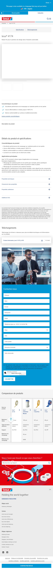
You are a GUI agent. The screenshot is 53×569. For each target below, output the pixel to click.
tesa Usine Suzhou (6, 516)
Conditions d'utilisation (14, 560)
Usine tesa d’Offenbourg (7, 519)
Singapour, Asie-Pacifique (7, 539)
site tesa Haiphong (6, 526)
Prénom (7, 295)
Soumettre (9, 379)
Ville (6, 336)
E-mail (6, 307)
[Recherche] (48, 19)
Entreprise (7, 312)
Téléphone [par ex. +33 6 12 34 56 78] (16, 324)
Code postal (8, 341)
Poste (6, 318)
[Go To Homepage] (1, 13)
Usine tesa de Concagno (7, 514)
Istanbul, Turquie (5, 546)
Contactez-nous (26, 566)
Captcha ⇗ (22, 374)
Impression (7, 558)
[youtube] (7, 553)
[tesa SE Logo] (7, 18)
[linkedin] (3, 553)
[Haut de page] (50, 489)
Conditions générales (24, 560)
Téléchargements (32, 29)
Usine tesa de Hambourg (7, 524)
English (30, 8)
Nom (6, 301)
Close (48, 2)
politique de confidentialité (13, 367)
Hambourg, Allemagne (7, 506)
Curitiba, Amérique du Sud (7, 544)
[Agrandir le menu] (50, 19)
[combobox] (26, 330)
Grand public (16, 13)
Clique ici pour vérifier (16, 373)
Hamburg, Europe (6, 534)
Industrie (40, 13)
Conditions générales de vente (37, 560)
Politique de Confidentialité (17, 558)
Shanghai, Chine (5, 537)
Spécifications (20, 29)
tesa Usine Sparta (6, 521)
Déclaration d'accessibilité (30, 558)
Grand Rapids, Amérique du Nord (9, 542)
